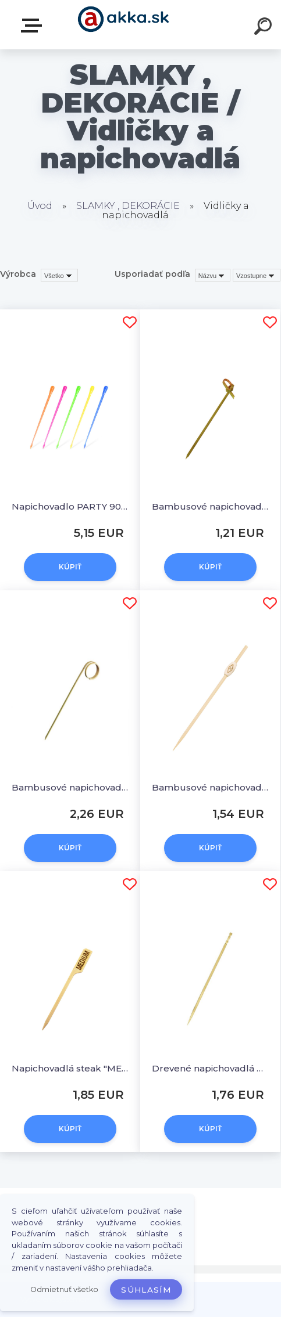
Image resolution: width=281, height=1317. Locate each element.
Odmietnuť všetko (64, 1289)
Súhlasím (146, 1289)
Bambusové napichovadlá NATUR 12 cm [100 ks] (210, 787)
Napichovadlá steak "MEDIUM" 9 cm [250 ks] (70, 1068)
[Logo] (123, 24)
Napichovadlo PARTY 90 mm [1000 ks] (70, 506)
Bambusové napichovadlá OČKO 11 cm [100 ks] (70, 787)
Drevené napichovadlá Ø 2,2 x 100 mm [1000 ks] (210, 1068)
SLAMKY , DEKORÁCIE (128, 205)
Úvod (39, 205)
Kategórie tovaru (33, 26)
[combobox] (212, 275)
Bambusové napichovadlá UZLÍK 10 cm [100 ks (210, 506)
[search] (264, 28)
